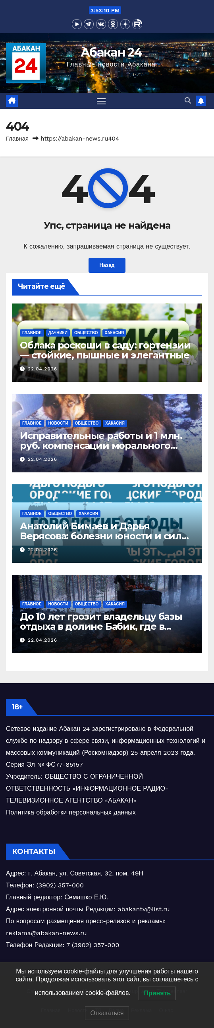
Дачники (57, 333)
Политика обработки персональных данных (71, 812)
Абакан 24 (111, 52)
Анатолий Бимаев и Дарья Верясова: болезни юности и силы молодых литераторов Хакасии (104, 536)
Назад (107, 265)
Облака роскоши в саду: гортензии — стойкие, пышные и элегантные (105, 350)
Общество (86, 333)
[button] (188, 100)
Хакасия (114, 333)
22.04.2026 (42, 369)
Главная (17, 138)
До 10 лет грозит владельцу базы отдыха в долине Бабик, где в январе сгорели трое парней (101, 626)
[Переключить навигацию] (101, 100)
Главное (32, 333)
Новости (58, 423)
